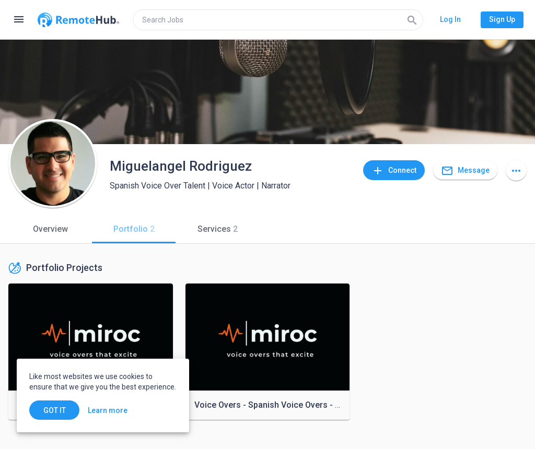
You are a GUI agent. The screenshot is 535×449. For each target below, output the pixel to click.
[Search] (412, 19)
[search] (278, 20)
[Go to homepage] (78, 19)
